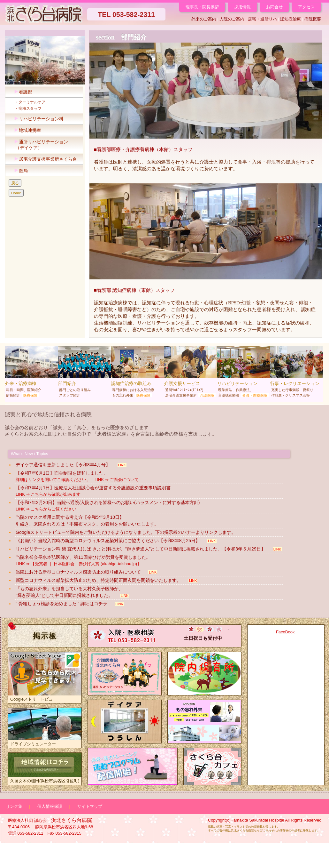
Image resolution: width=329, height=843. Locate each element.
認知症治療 (290, 19)
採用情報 (242, 6)
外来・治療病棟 (31, 373)
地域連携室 (26, 130)
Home (16, 193)
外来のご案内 (203, 19)
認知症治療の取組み (137, 373)
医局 (19, 170)
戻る (15, 183)
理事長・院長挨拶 (202, 6)
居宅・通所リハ (262, 19)
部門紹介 (84, 373)
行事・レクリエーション (296, 373)
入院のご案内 (231, 19)
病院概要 (312, 19)
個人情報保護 (49, 806)
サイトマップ (89, 806)
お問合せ (274, 6)
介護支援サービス (190, 373)
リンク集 (14, 806)
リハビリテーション (243, 373)
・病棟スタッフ (26, 108)
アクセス (306, 6)
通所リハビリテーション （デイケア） (39, 145)
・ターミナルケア (28, 102)
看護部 (21, 92)
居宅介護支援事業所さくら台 (44, 159)
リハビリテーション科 (37, 118)
